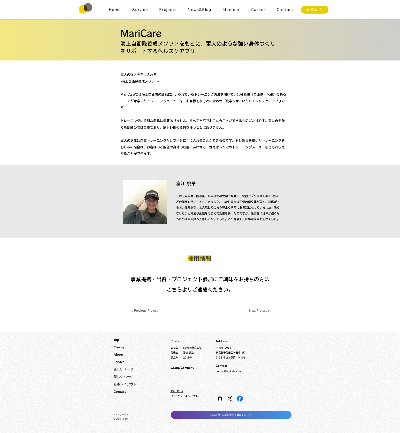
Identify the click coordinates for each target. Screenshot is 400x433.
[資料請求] (315, 10)
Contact (120, 392)
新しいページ (123, 369)
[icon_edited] (220, 399)
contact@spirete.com (229, 371)
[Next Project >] (259, 310)
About (118, 354)
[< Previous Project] (144, 310)
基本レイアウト (125, 384)
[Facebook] (240, 399)
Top (116, 340)
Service (119, 362)
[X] (230, 399)
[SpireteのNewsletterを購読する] (231, 415)
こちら (174, 289)
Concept (120, 347)
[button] (143, 9)
